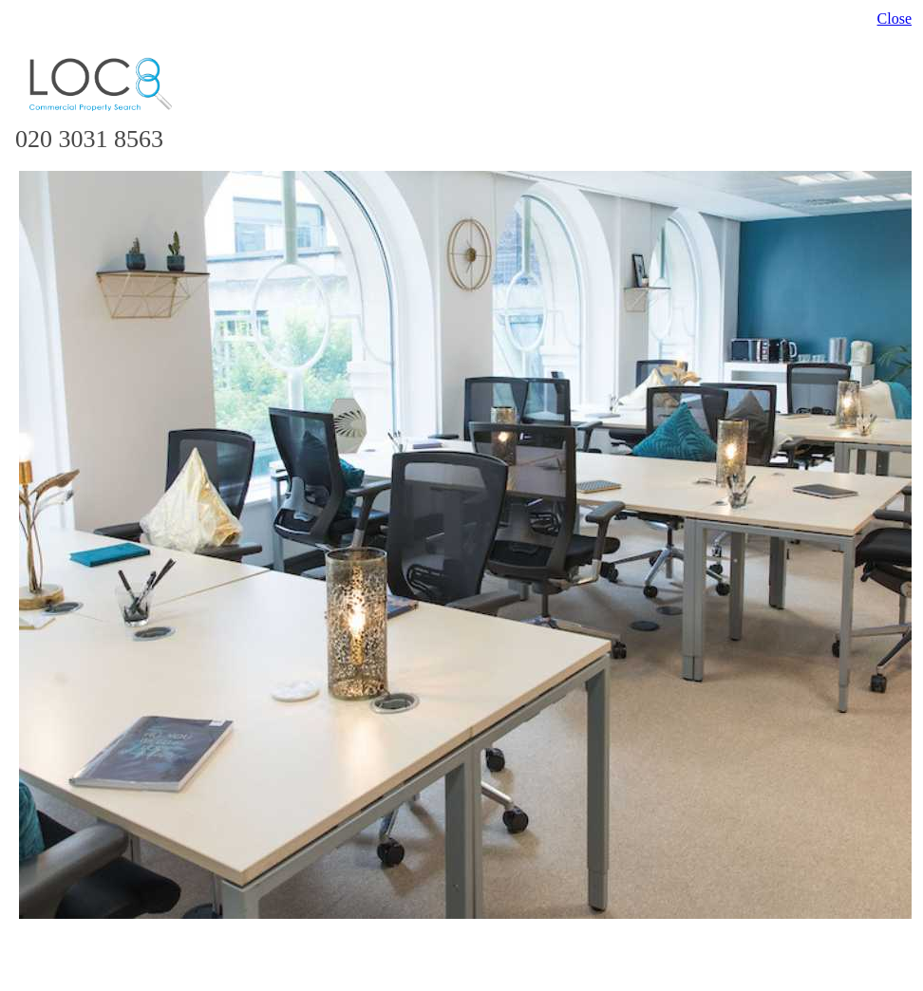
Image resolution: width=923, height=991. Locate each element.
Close (894, 18)
